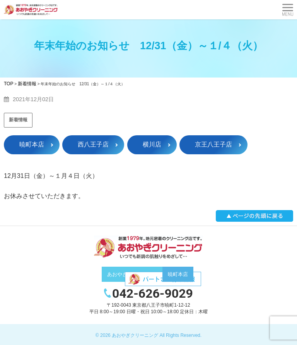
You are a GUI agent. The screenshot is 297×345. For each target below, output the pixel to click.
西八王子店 (93, 144)
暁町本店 (31, 144)
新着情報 (18, 119)
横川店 (152, 144)
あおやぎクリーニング (135, 335)
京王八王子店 (213, 144)
